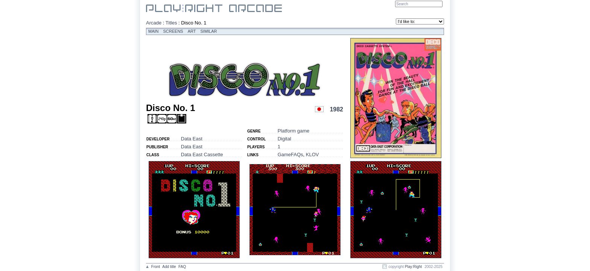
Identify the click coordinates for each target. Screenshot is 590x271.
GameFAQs (290, 154)
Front (155, 267)
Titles (171, 23)
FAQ (182, 267)
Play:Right (413, 267)
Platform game (294, 131)
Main (153, 31)
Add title (169, 267)
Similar (209, 31)
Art (192, 31)
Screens (173, 31)
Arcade (153, 23)
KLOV (312, 154)
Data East (191, 139)
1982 (336, 109)
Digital (284, 139)
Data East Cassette (202, 154)
